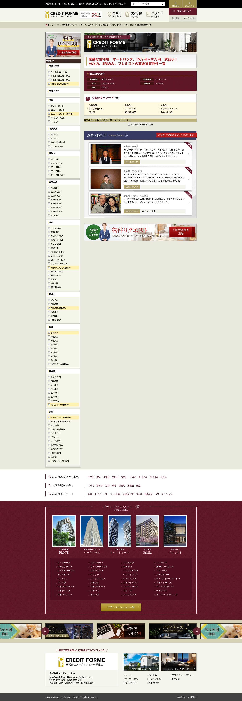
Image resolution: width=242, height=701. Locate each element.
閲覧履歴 (176, 4)
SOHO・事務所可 (144, 494)
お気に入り (190, 4)
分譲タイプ (56, 275)
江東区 (106, 477)
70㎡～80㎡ (56, 207)
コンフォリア (96, 562)
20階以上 (55, 352)
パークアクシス (64, 566)
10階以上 (55, 344)
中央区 (91, 477)
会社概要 (152, 675)
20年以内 (55, 400)
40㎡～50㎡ (56, 199)
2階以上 (54, 336)
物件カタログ (131, 682)
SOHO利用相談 (58, 251)
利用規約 (176, 678)
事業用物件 (56, 287)
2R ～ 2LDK (56, 167)
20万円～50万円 (58, 117)
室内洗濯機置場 (58, 429)
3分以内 (54, 304)
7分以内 (54, 311)
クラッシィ (95, 574)
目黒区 (133, 477)
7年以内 (54, 388)
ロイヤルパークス (66, 570)
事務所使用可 (57, 240)
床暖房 (54, 456)
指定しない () (60, 83)
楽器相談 (55, 232)
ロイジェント (96, 570)
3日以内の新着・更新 (60, 75)
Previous (45, 631)
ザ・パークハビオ (99, 566)
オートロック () (61, 417)
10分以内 (55, 315)
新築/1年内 (56, 376)
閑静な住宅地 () (61, 267)
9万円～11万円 (57, 105)
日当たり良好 (57, 236)
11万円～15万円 (58, 109)
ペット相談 (56, 228)
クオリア (127, 590)
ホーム (128, 675)
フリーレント (57, 146)
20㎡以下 (55, 187)
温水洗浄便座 (57, 448)
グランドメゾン (130, 574)
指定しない (56, 319)
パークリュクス (130, 586)
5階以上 (54, 340)
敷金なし (55, 134)
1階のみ (54, 332)
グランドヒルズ (130, 582)
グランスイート (65, 594)
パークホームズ (98, 578)
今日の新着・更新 (59, 72)
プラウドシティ (97, 586)
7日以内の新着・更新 (60, 79)
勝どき (100, 485)
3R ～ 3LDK (56, 171)
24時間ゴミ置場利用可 (61, 421)
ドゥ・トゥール (163, 582)
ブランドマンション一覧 (123, 607)
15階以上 (55, 348)
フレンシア (161, 570)
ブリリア (61, 582)
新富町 (122, 485)
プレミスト (62, 578)
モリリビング (63, 574)
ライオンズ (161, 590)
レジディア (161, 562)
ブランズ (94, 590)
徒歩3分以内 (130, 111)
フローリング (57, 255)
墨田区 (115, 477)
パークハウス (129, 594)
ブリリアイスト (130, 570)
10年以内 (55, 392)
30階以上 (55, 356)
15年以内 (55, 396)
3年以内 (54, 381)
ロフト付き (56, 433)
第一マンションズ (165, 566)
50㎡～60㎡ (56, 203)
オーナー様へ (131, 678)
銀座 (138, 485)
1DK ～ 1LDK (56, 163)
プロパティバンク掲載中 (186, 697)
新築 (90, 494)
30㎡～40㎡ (56, 195)
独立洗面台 (56, 452)
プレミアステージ (165, 586)
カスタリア (128, 562)
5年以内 (54, 384)
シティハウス (129, 578)
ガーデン (127, 566)
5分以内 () (58, 308)
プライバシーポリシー (182, 675)
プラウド (94, 582)
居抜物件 (55, 425)
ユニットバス (167, 111)
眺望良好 (55, 247)
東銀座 (130, 485)
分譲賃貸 (93, 105)
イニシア (94, 594)
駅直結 (54, 279)
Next (197, 631)
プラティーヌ (63, 590)
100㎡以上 (55, 215)
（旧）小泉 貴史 (148, 211)
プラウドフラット (66, 586)
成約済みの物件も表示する (142, 124)
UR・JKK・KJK (58, 259)
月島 (107, 485)
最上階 (54, 360)
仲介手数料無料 (58, 142)
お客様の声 (153, 682)
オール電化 (56, 441)
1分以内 (54, 300)
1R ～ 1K (54, 159)
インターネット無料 (60, 460)
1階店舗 (54, 283)
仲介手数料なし (96, 108)
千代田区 (153, 477)
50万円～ (55, 121)
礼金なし (55, 138)
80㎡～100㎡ (56, 211)
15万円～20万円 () (62, 113)
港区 (99, 477)
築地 (114, 485)
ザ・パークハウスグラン (168, 578)
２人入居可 (56, 244)
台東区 (124, 477)
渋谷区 (163, 477)
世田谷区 (142, 477)
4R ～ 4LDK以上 (58, 174)
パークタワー (162, 574)
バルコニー (56, 437)
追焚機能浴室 (57, 445)
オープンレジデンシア (167, 594)
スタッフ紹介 (154, 678)
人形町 (91, 485)
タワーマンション (59, 263)
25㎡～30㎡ (56, 191)
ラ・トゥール (63, 562)
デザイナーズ (57, 271)
